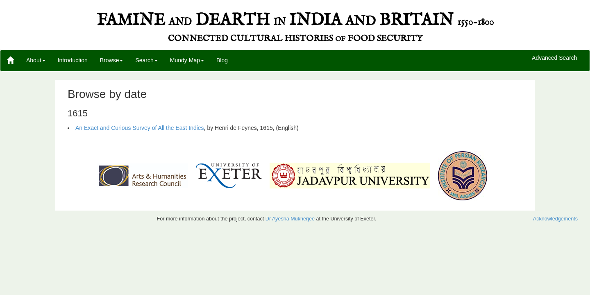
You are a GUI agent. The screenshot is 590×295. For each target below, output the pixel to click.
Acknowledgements (555, 219)
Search (146, 60)
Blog (222, 60)
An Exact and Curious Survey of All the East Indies (139, 128)
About (35, 60)
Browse (111, 60)
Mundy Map (187, 60)
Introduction (73, 60)
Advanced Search (554, 58)
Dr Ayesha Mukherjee (290, 219)
